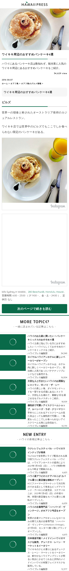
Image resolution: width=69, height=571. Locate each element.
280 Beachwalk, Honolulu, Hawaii (46, 291)
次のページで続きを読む (34, 309)
